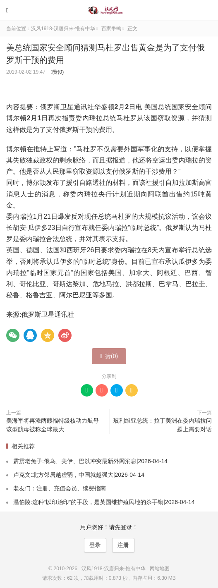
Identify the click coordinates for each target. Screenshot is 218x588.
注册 (123, 545)
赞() (57, 72)
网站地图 (160, 568)
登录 (95, 545)
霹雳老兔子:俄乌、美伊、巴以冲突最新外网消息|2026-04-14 (90, 461)
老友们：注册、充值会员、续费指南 (59, 488)
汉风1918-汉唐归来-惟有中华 (109, 10)
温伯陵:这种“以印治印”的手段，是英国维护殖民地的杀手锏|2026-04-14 (103, 502)
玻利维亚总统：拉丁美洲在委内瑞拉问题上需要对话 (162, 425)
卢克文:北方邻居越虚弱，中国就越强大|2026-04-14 (78, 474)
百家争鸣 (111, 28)
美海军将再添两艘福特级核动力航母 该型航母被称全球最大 (52, 425)
